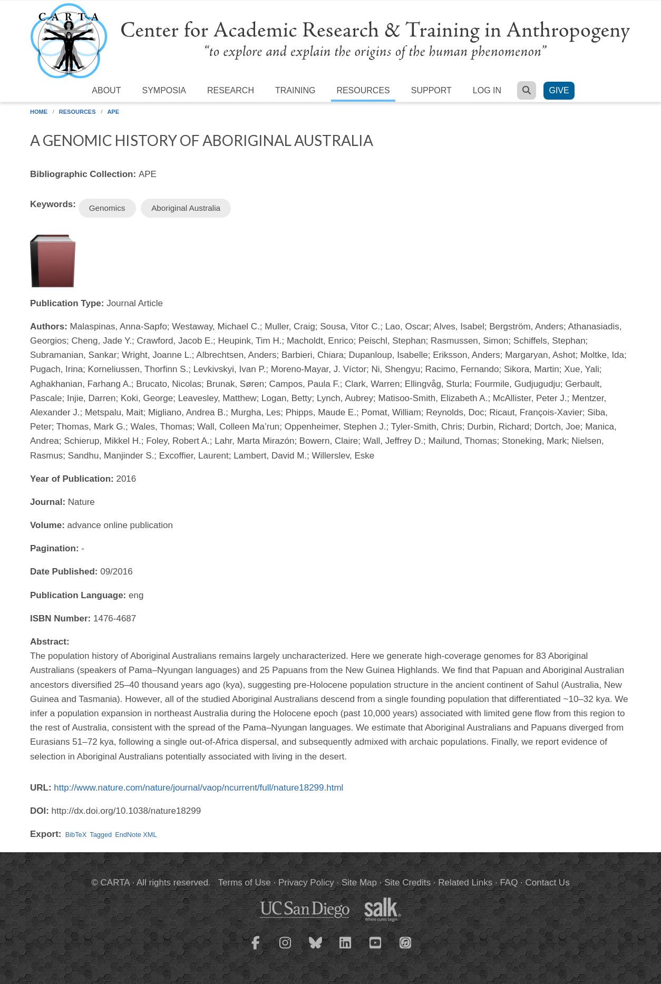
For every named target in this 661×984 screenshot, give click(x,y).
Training (295, 90)
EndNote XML (136, 835)
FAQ (509, 883)
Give (559, 90)
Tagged (101, 835)
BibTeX (75, 835)
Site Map (359, 883)
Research (230, 90)
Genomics (107, 207)
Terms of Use (244, 883)
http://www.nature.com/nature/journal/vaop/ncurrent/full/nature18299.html (198, 788)
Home (38, 112)
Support (431, 90)
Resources (363, 90)
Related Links (465, 883)
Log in (487, 90)
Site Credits (407, 883)
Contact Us (548, 883)
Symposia (164, 90)
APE (113, 112)
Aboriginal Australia (185, 207)
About (106, 90)
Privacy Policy (306, 883)
